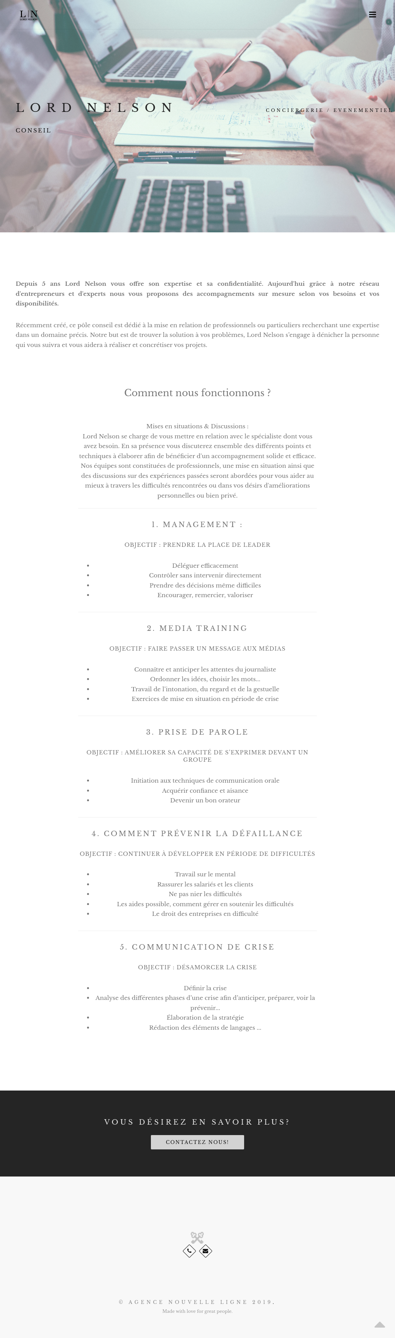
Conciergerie (295, 110)
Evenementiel (363, 110)
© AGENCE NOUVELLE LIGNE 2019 (196, 1302)
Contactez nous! (197, 1142)
